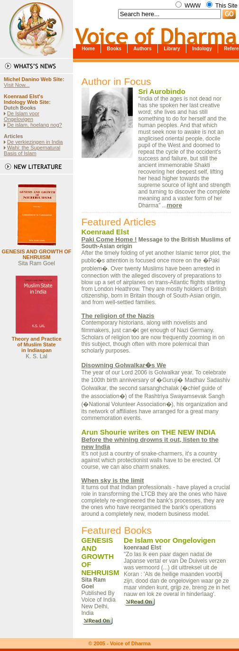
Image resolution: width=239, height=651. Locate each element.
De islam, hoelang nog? (34, 125)
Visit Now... (16, 85)
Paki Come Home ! (109, 239)
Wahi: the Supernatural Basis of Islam (32, 150)
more (175, 205)
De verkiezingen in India (35, 142)
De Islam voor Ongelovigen (21, 116)
